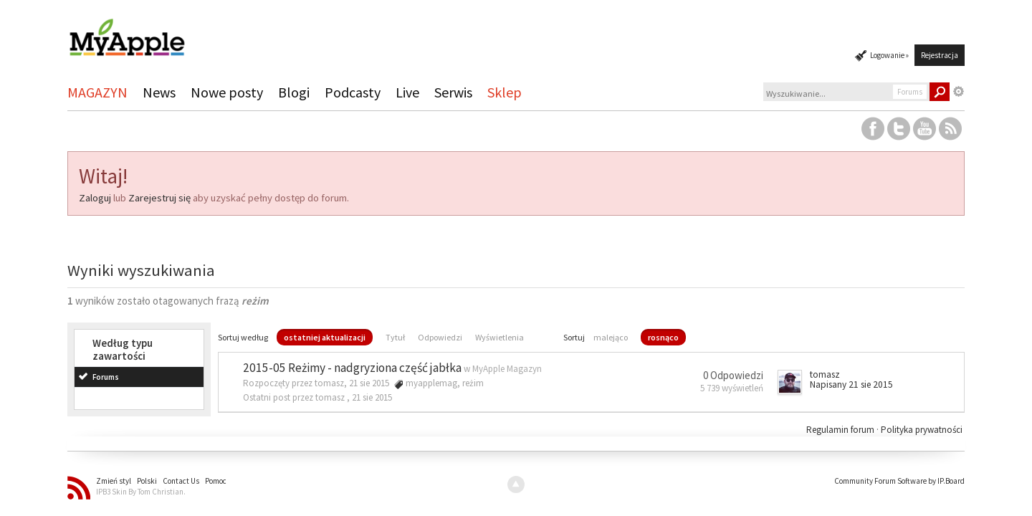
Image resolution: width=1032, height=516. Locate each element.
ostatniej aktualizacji (325, 337)
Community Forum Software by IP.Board (899, 481)
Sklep (504, 92)
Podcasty (353, 92)
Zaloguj (95, 197)
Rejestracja (939, 55)
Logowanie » (889, 55)
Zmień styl (113, 481)
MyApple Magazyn (507, 369)
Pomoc (215, 481)
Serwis (453, 92)
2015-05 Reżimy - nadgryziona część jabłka (352, 368)
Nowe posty (227, 92)
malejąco (610, 337)
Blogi (294, 92)
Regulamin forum (841, 430)
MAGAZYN (97, 92)
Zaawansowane (959, 91)
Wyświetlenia (499, 337)
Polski (147, 481)
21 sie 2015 (372, 397)
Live (407, 92)
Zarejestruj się (159, 197)
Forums (105, 377)
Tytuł (395, 337)
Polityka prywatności (921, 430)
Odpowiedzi (440, 337)
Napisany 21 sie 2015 (851, 384)
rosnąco (663, 337)
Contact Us (181, 481)
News (159, 92)
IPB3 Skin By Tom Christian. (141, 492)
